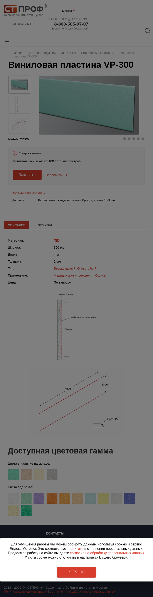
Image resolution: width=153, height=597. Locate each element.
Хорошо (76, 572)
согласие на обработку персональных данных (107, 553)
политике (76, 548)
